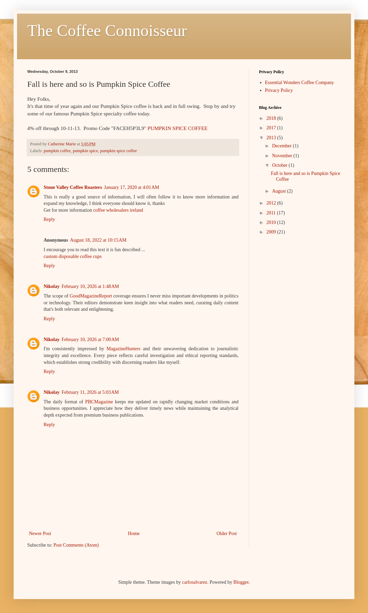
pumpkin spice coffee (118, 150)
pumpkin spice (85, 150)
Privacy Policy (279, 90)
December (282, 145)
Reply (49, 219)
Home (134, 533)
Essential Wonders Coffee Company (299, 82)
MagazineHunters (124, 348)
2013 (271, 137)
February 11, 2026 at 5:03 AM (90, 392)
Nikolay (52, 286)
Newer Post (40, 533)
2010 (271, 222)
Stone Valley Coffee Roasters (73, 187)
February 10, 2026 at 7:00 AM (90, 339)
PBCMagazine (99, 401)
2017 (271, 127)
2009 (271, 232)
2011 (271, 212)
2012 (271, 203)
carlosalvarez (194, 582)
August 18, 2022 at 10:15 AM (98, 240)
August (279, 191)
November (282, 155)
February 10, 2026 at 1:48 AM (90, 286)
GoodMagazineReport (91, 296)
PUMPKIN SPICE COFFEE (178, 128)
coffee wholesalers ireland (118, 210)
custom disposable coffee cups (73, 256)
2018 (271, 118)
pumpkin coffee (57, 150)
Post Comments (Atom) (76, 545)
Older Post (227, 533)
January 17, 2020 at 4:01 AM (131, 187)
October (280, 165)
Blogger (240, 582)
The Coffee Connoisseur (107, 30)
